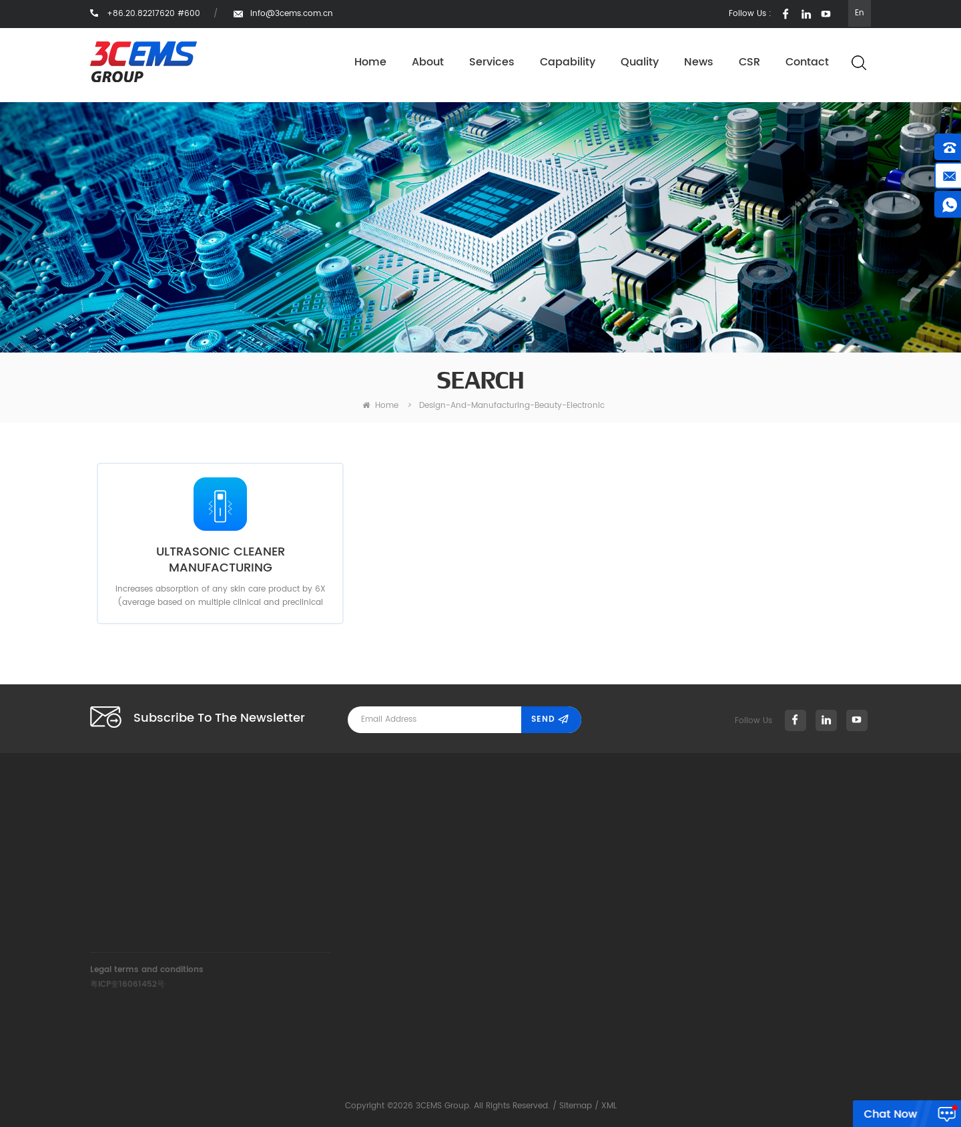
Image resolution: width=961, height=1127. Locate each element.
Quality (640, 62)
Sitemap (575, 1106)
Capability (567, 62)
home (380, 405)
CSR (749, 62)
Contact (807, 62)
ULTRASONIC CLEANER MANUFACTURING (220, 560)
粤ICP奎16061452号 (127, 984)
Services (492, 62)
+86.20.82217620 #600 (327, 859)
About (428, 62)
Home (370, 62)
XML (609, 1106)
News (698, 62)
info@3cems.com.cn (291, 13)
